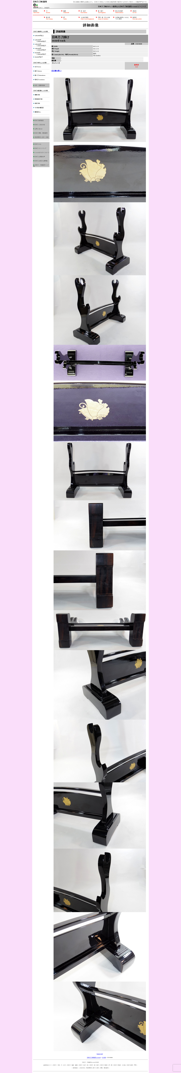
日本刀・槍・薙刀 (94, 1065)
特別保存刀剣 (37, 99)
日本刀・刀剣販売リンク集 (41, 165)
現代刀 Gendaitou (39, 79)
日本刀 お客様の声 (39, 156)
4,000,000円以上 (38, 35)
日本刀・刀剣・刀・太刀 (59, 1065)
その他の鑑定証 (38, 107)
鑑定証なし (37, 112)
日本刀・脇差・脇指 (72, 1065)
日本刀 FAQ (37, 144)
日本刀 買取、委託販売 (40, 133)
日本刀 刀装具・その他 (119, 1065)
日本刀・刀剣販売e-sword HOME (90, 1062)
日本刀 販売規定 (38, 120)
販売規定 (75, 1067)
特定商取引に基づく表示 (92, 1067)
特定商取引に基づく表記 (41, 137)
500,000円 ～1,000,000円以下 (39, 53)
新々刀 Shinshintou (39, 75)
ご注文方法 (82, 1067)
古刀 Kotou (37, 66)
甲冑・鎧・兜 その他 (104, 18)
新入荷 (49, 18)
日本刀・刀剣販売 (41, 8)
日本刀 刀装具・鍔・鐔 (106, 1065)
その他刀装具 (87, 18)
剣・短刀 (84, 11)
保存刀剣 (36, 103)
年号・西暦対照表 (39, 85)
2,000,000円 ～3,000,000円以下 (39, 44)
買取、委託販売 (104, 1067)
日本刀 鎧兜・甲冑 (131, 1065)
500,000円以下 (38, 57)
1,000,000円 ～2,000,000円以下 (39, 49)
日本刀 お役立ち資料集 (40, 160)
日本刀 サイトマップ (39, 148)
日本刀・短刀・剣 (83, 1065)
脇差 (66, 11)
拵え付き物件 (119, 11)
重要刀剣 (36, 94)
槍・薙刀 (102, 11)
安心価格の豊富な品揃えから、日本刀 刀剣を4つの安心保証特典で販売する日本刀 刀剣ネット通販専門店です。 (110, 2)
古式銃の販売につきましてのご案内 (122, 18)
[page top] (100, 1054)
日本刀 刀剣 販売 (40, 2)
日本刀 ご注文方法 (39, 124)
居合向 (134, 11)
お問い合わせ (37, 129)
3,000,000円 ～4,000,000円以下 (39, 40)
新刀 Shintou (37, 71)
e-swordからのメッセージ (41, 152)
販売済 (137, 18)
